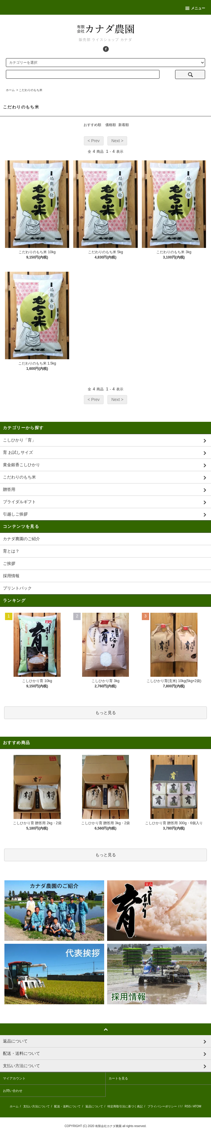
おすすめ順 (92, 125)
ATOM (197, 1106)
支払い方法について (36, 1106)
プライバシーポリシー (162, 1106)
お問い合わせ (12, 1090)
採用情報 (11, 575)
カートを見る (118, 1078)
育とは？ (11, 551)
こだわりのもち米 (30, 90)
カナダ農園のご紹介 (21, 538)
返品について (94, 1106)
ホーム (10, 90)
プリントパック (17, 588)
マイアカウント (14, 1078)
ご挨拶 (9, 563)
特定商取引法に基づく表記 (125, 1106)
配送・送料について (67, 1106)
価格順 (110, 125)
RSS (188, 1106)
